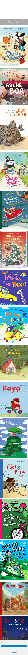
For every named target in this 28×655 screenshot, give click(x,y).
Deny (14, 649)
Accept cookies (14, 645)
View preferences (14, 652)
